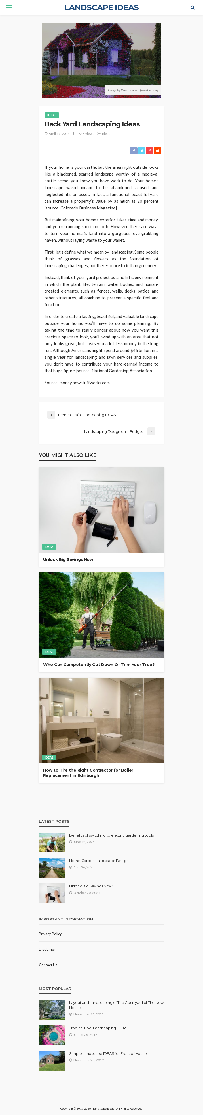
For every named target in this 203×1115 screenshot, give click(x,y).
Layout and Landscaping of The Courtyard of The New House (116, 1005)
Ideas (51, 115)
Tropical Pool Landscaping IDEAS (98, 1028)
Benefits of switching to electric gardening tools (111, 835)
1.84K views (85, 133)
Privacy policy (50, 934)
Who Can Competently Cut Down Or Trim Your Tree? (99, 664)
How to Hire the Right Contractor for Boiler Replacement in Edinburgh (88, 773)
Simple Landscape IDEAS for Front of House (108, 1053)
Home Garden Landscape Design (99, 860)
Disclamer (47, 949)
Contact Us (48, 965)
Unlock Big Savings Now (68, 559)
